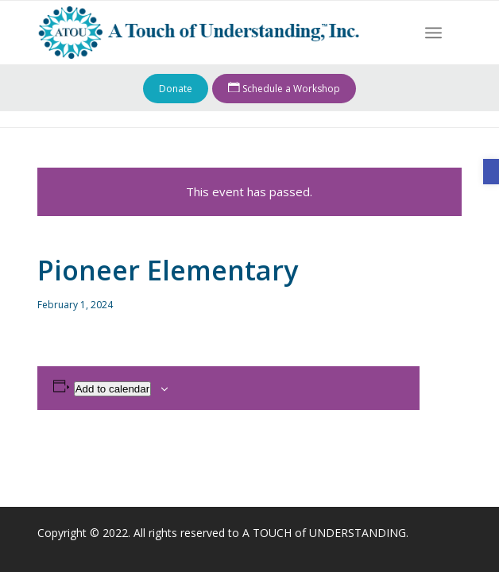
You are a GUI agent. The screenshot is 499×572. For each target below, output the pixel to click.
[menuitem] (433, 33)
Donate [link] (175, 88)
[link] (491, 171)
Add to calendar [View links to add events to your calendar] (112, 389)
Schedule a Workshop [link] (284, 89)
